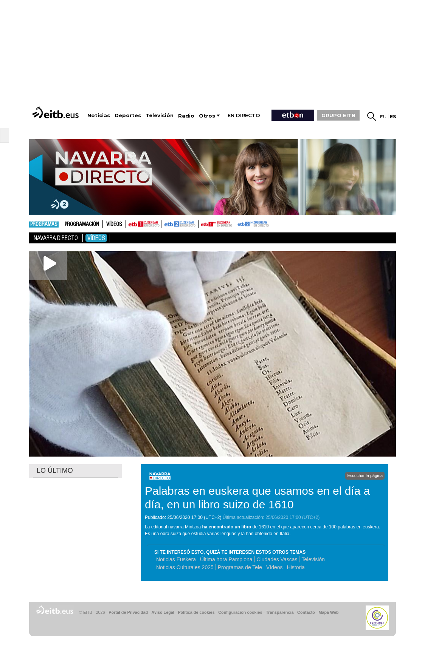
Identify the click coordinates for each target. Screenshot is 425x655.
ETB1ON (202, 223)
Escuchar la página (365, 475)
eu (383, 116)
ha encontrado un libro (226, 527)
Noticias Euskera (176, 559)
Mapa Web (328, 612)
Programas (43, 224)
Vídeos (114, 224)
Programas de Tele (240, 567)
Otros (207, 116)
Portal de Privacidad (128, 612)
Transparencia (279, 612)
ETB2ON (238, 223)
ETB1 (143, 224)
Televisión (312, 559)
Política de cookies (196, 612)
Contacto (306, 612)
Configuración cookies (240, 612)
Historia (296, 567)
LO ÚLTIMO (55, 470)
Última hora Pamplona (226, 559)
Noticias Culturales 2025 (185, 567)
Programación (82, 224)
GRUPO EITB (338, 115)
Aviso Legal (163, 612)
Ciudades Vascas (277, 559)
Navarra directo (56, 238)
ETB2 (180, 224)
